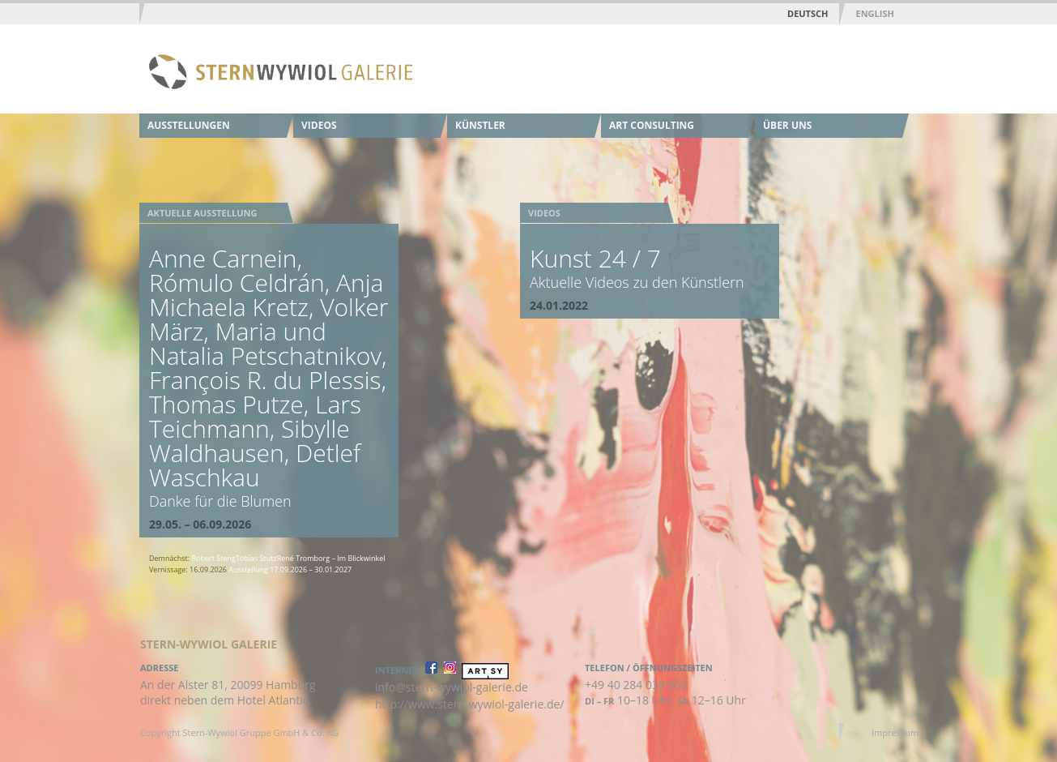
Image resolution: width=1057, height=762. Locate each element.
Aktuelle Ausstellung (202, 213)
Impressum (895, 732)
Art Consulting (651, 125)
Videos (319, 125)
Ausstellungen (188, 125)
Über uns (787, 125)
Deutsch (807, 13)
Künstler (480, 125)
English (874, 13)
